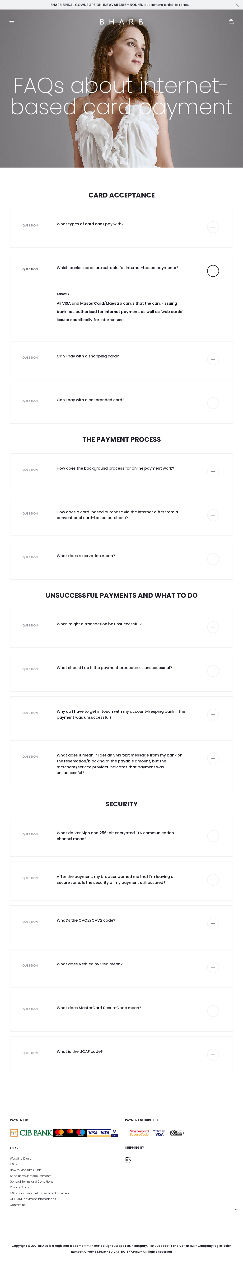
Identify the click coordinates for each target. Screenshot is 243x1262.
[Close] (237, 5)
